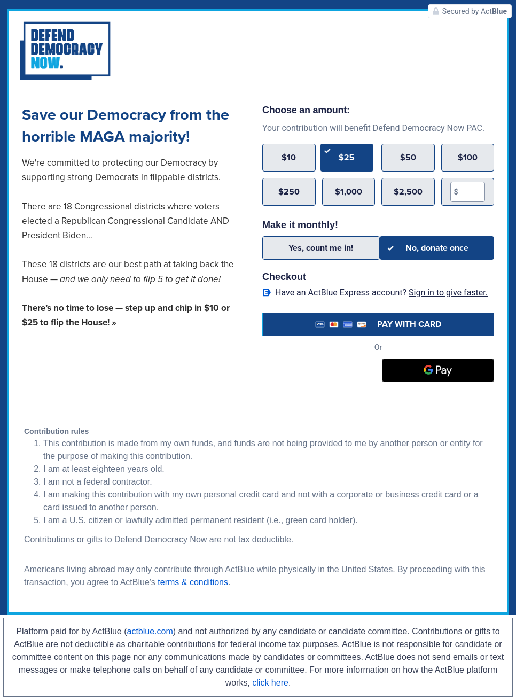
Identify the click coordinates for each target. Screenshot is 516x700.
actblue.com (150, 631)
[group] (378, 175)
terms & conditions (193, 582)
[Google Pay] (438, 370)
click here (270, 682)
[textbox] (471, 192)
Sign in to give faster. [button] (448, 292)
